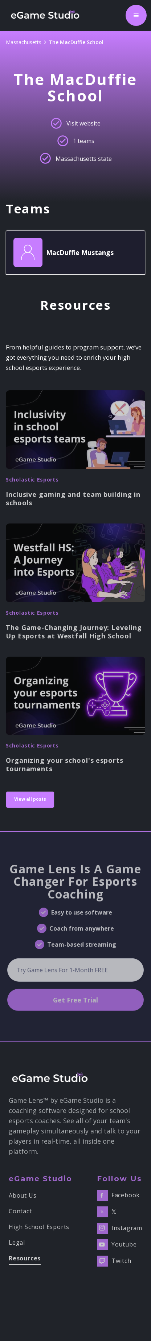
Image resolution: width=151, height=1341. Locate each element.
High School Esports (39, 1227)
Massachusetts (23, 42)
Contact (20, 1211)
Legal (17, 1243)
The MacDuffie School (76, 42)
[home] (47, 15)
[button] (136, 15)
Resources (25, 1258)
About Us (22, 1196)
